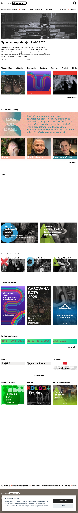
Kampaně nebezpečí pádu (10, 289)
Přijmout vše (63, 500)
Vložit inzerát (64, 438)
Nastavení (63, 506)
